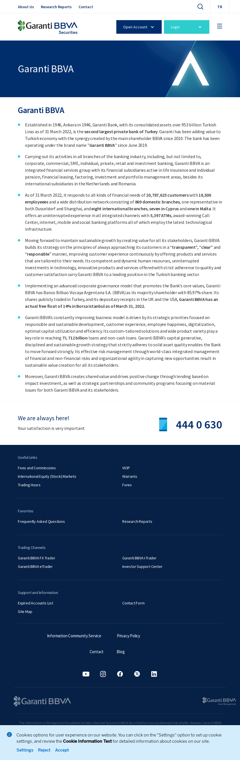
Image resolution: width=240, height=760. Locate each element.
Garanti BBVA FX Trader (36, 558)
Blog (121, 651)
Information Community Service (74, 635)
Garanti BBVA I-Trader (139, 558)
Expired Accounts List (35, 603)
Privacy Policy (128, 635)
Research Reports (56, 6)
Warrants (129, 476)
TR (219, 6)
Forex (127, 484)
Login (187, 27)
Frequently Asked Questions (41, 521)
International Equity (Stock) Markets (47, 476)
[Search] (200, 6)
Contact (86, 6)
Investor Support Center (142, 566)
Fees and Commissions (37, 467)
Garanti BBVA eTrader (35, 566)
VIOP (126, 467)
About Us (26, 6)
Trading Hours (29, 484)
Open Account (139, 27)
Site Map (25, 611)
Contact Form (133, 603)
